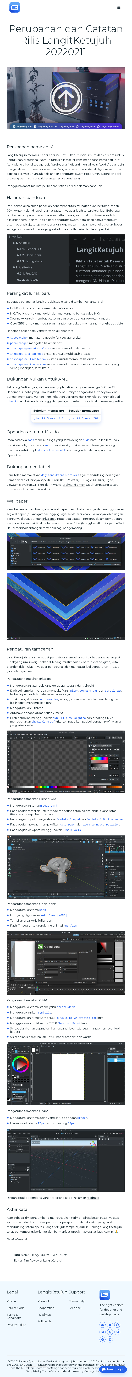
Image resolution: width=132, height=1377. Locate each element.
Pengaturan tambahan (30, 649)
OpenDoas (14, 455)
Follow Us (44, 1321)
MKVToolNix (18, 313)
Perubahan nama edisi (30, 146)
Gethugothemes (94, 1371)
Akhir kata (17, 1209)
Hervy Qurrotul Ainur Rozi (49, 1255)
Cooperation (46, 1308)
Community (77, 1301)
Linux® (42, 1364)
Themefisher (49, 1371)
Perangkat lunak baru (29, 293)
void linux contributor (111, 1361)
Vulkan (26, 387)
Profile (11, 1301)
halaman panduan (89, 186)
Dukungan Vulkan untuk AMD (38, 379)
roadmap (93, 1197)
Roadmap (44, 1314)
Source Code (16, 1308)
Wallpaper (17, 501)
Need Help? (112, 1369)
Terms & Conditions (14, 1316)
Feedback (75, 1308)
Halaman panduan (26, 197)
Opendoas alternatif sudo (33, 431)
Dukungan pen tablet (29, 466)
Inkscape (48, 518)
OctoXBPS (17, 323)
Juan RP (31, 1364)
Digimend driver (74, 484)
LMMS (14, 308)
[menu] (119, 7)
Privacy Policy (16, 1324)
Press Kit (43, 1301)
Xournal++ (17, 318)
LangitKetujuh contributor (73, 1361)
